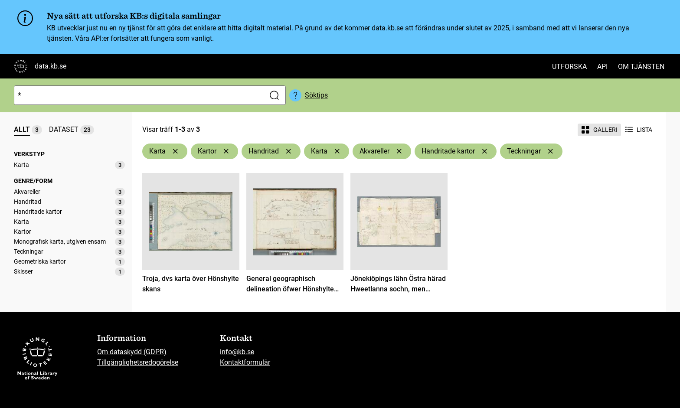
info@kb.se (237, 352)
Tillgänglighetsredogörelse (137, 362)
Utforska (569, 66)
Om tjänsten (641, 66)
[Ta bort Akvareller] (399, 151)
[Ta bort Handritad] (288, 151)
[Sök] (137, 95)
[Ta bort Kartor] (226, 151)
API (602, 66)
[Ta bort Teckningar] (550, 151)
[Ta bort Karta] (175, 151)
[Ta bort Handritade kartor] (484, 151)
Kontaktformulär (245, 362)
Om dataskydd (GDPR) (132, 352)
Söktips (316, 95)
